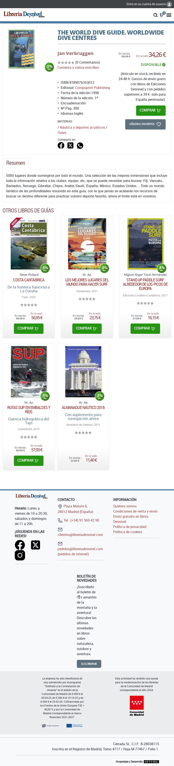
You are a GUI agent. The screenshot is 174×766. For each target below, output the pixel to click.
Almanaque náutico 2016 (83, 407)
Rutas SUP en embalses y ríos (28, 409)
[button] (155, 14)
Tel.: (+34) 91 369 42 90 (78, 520)
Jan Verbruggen (76, 53)
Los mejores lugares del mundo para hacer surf (87, 282)
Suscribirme (89, 664)
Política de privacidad (129, 526)
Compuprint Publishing (92, 87)
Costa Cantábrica (28, 280)
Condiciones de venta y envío (135, 511)
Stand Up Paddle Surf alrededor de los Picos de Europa (145, 284)
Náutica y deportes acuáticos (82, 127)
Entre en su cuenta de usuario (149, 4)
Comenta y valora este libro (78, 67)
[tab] (16, 164)
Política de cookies (127, 531)
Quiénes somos (125, 506)
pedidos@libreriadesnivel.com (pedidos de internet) (80, 548)
